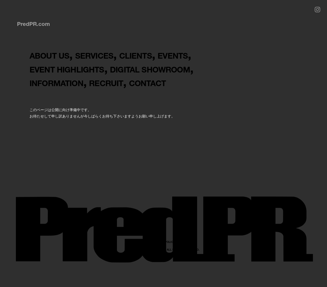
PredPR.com (33, 24)
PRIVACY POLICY (163, 269)
